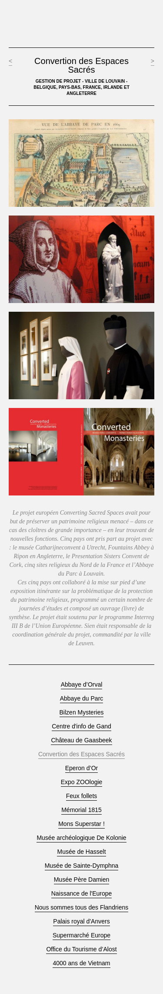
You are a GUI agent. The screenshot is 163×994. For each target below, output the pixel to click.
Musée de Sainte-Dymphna (82, 866)
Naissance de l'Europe (81, 893)
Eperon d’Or (81, 768)
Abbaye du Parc (81, 698)
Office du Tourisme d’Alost (81, 949)
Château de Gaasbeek (81, 740)
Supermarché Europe (81, 935)
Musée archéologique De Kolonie (81, 838)
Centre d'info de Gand (81, 726)
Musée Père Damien (82, 879)
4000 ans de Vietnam (81, 963)
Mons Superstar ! (81, 824)
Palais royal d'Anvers (81, 921)
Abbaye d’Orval (82, 684)
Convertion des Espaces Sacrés (81, 754)
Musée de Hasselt (81, 852)
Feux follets (81, 796)
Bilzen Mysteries (82, 712)
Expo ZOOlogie (82, 782)
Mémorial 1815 (81, 810)
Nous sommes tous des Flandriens (82, 907)
